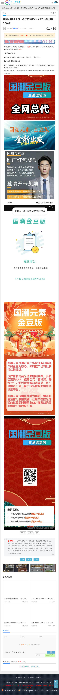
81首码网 (23, 682)
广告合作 (31, 677)
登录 (22, 643)
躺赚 (19, 49)
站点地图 (19, 677)
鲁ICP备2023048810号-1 (9, 690)
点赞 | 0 (30, 533)
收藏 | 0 (23, 533)
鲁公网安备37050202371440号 (28, 690)
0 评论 (25, 28)
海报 (29, 560)
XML (25, 677)
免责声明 (38, 677)
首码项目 (16, 8)
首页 (11, 8)
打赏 (37, 533)
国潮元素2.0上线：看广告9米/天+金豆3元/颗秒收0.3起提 (38, 8)
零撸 (28, 47)
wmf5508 (12, 28)
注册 (28, 643)
